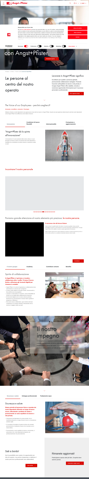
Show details (72, 21)
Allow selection (77, 8)
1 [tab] (34, 211)
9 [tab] (52, 211)
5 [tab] (43, 211)
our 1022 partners (26, 5)
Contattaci (77, 261)
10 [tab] (54, 211)
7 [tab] (47, 211)
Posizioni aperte (50, 58)
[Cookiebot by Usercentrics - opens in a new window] (9, 22)
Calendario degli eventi (74, 463)
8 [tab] (50, 211)
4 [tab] (41, 211)
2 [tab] (36, 211)
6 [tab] (45, 211)
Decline (77, 12)
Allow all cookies (77, 3)
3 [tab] (39, 211)
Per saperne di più (75, 93)
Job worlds (30, 465)
